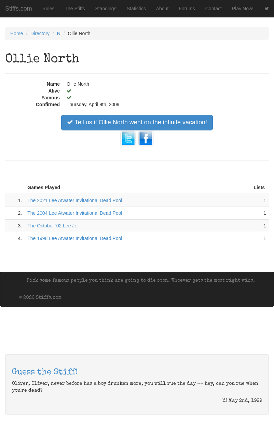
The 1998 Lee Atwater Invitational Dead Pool (74, 238)
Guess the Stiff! (45, 372)
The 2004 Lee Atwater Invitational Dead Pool (74, 213)
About (162, 8)
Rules (48, 8)
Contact (213, 8)
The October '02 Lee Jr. (52, 225)
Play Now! (243, 8)
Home (16, 33)
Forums (187, 8)
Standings (105, 8)
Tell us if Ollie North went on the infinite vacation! (137, 122)
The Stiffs (75, 8)
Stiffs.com (18, 8)
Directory (40, 33)
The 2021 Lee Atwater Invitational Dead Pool (74, 200)
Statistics (136, 8)
